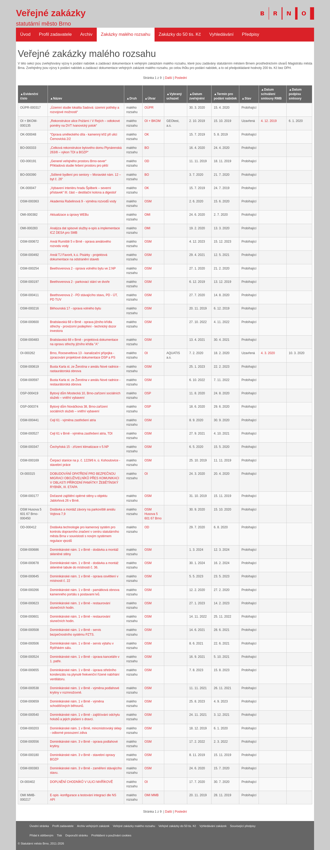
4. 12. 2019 (269, 121)
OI (146, 353)
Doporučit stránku (76, 835)
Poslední (181, 78)
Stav (247, 98)
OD (147, 161)
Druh (133, 98)
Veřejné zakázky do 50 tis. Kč (177, 826)
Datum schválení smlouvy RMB (271, 94)
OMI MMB (152, 795)
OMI (148, 214)
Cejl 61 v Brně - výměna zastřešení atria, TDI (81, 433)
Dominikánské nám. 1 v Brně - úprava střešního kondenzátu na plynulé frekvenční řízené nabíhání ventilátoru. (85, 674)
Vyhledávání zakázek (213, 826)
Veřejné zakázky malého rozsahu (134, 826)
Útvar (151, 98)
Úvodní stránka (39, 826)
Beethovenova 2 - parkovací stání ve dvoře (80, 282)
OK (147, 134)
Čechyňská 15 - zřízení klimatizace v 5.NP (79, 447)
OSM (148, 201)
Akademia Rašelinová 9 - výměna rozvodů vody (83, 201)
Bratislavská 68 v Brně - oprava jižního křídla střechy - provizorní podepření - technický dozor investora (83, 326)
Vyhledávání (221, 34)
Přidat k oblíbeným (41, 835)
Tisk (59, 835)
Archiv (86, 34)
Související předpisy (242, 826)
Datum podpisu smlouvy (295, 94)
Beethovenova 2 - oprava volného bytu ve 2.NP (83, 268)
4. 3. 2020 (268, 353)
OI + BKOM (153, 121)
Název (57, 98)
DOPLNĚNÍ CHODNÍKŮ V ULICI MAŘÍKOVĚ (81, 782)
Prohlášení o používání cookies (111, 835)
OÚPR (149, 107)
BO (147, 148)
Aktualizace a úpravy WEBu (69, 214)
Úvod (25, 34)
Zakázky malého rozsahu (125, 34)
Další (168, 78)
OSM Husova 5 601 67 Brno (153, 514)
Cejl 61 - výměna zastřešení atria (73, 420)
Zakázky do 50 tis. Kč (180, 34)
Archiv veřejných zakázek (93, 826)
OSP (148, 393)
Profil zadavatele (55, 34)
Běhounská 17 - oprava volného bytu (75, 308)
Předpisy (250, 34)
